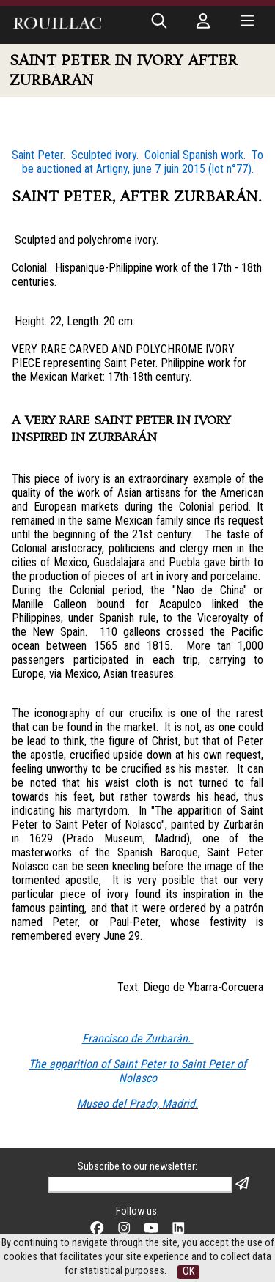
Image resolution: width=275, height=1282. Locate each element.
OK (188, 1271)
